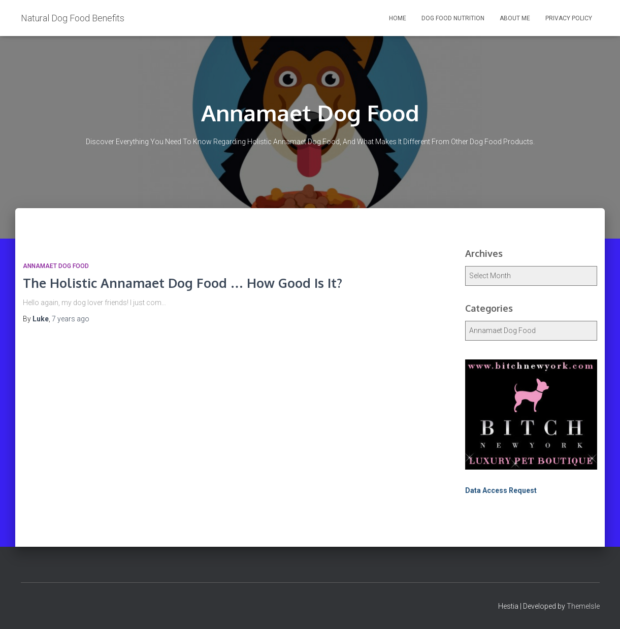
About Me (515, 18)
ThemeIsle (583, 606)
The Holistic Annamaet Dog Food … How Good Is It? (182, 283)
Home (397, 18)
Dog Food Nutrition (452, 18)
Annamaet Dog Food (56, 266)
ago (70, 319)
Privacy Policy (568, 18)
